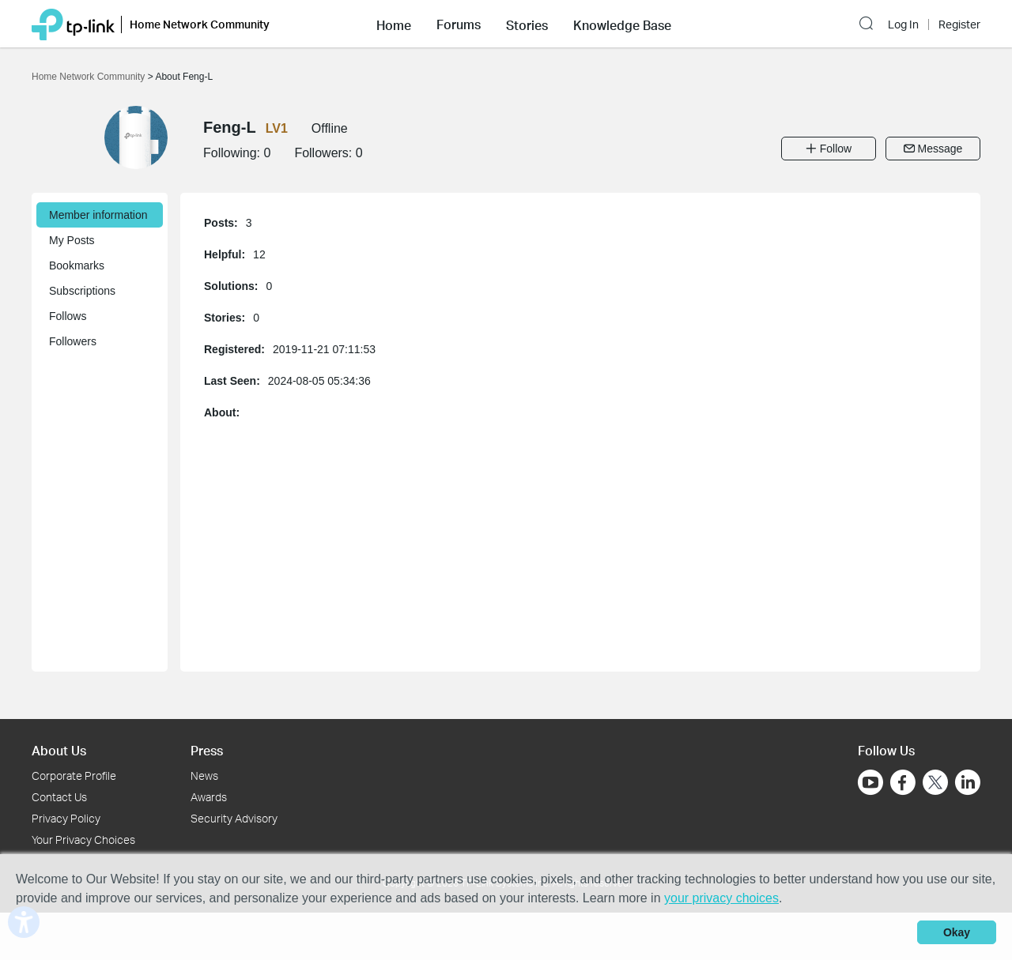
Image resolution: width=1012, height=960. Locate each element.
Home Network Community (90, 76)
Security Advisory (234, 818)
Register (959, 24)
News (204, 775)
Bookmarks (76, 265)
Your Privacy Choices (83, 839)
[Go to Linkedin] (967, 782)
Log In (903, 24)
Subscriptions (82, 290)
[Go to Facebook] (903, 782)
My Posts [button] (72, 240)
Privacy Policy (66, 818)
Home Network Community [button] (200, 24)
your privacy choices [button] (721, 898)
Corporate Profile (74, 775)
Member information (98, 215)
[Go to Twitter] (935, 784)
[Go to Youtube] (870, 782)
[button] (394, 23)
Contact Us (59, 797)
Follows (67, 316)
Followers (72, 341)
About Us (59, 750)
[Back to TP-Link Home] (73, 23)
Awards (209, 797)
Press (207, 750)
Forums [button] (458, 24)
